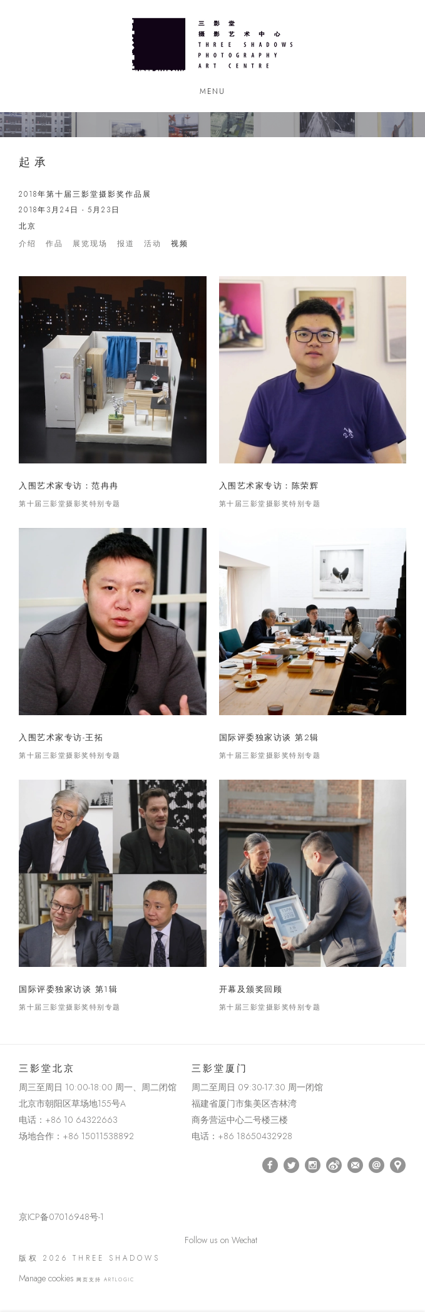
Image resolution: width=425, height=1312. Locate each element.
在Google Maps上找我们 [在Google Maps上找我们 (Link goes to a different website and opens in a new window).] (398, 1165)
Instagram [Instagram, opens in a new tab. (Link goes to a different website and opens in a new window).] (312, 1165)
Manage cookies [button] (46, 1278)
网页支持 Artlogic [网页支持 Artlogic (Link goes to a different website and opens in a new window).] (105, 1279)
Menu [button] (212, 91)
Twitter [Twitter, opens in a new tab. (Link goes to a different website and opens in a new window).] (291, 1165)
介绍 (27, 243)
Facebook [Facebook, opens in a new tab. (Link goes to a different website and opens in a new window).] (270, 1165)
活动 (152, 243)
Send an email (376, 1165)
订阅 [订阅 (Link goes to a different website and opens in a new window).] (355, 1165)
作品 (54, 243)
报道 (126, 243)
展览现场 (90, 243)
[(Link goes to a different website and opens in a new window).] (21, 1165)
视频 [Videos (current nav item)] (179, 243)
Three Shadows (212, 44)
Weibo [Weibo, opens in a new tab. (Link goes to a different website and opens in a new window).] (334, 1165)
